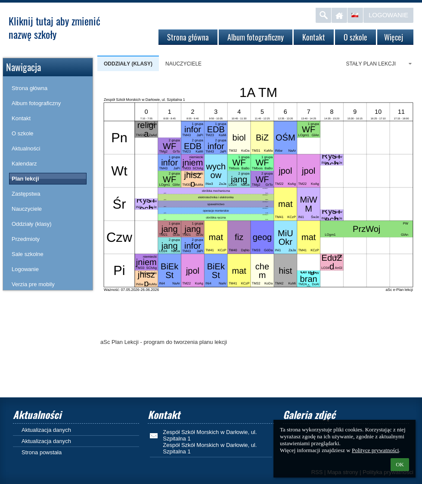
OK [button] (400, 464)
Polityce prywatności (375, 450)
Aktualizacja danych (46, 430)
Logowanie (388, 15)
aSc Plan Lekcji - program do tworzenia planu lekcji (163, 342)
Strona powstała (42, 452)
